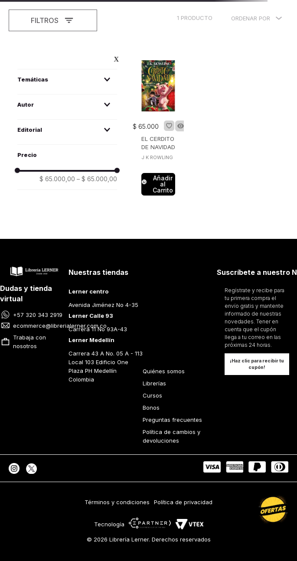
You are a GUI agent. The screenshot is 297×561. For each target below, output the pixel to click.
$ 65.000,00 (57, 179)
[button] (67, 79)
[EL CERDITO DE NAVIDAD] (158, 129)
